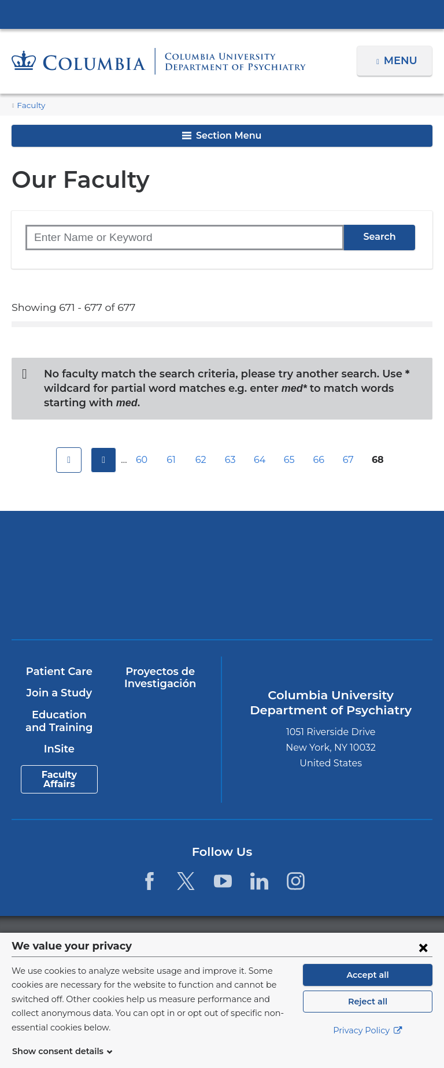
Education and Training (59, 721)
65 (291, 460)
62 (202, 460)
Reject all (367, 1015)
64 (261, 460)
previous (101, 460)
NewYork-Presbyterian (327, 555)
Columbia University (245, 939)
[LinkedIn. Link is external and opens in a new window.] (259, 881)
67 (350, 460)
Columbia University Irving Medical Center (222, 13)
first (67, 460)
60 (143, 460)
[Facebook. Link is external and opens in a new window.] (149, 881)
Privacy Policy (367, 1045)
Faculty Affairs (59, 779)
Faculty (29, 105)
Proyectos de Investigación (160, 678)
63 (232, 460)
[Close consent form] (423, 961)
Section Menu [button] (221, 135)
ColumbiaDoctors (327, 597)
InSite (59, 749)
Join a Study (59, 693)
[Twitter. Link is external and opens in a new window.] (185, 881)
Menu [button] (402, 60)
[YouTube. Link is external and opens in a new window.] (222, 881)
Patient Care (58, 671)
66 (320, 460)
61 (173, 460)
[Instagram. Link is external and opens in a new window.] (295, 881)
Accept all (367, 988)
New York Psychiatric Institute (117, 601)
